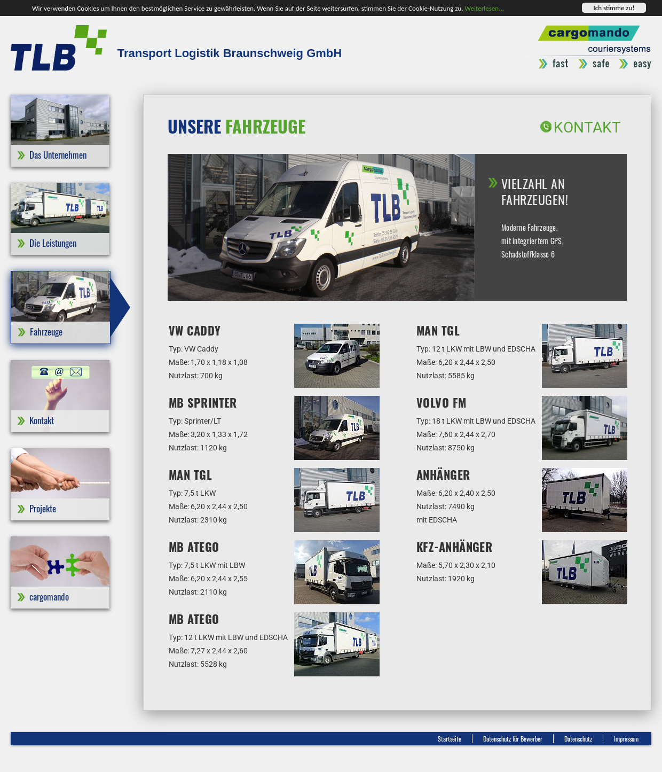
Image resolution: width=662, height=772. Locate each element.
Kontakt (587, 127)
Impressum (626, 738)
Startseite (449, 738)
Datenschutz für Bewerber (512, 738)
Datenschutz (578, 738)
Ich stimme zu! (613, 8)
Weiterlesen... (484, 8)
